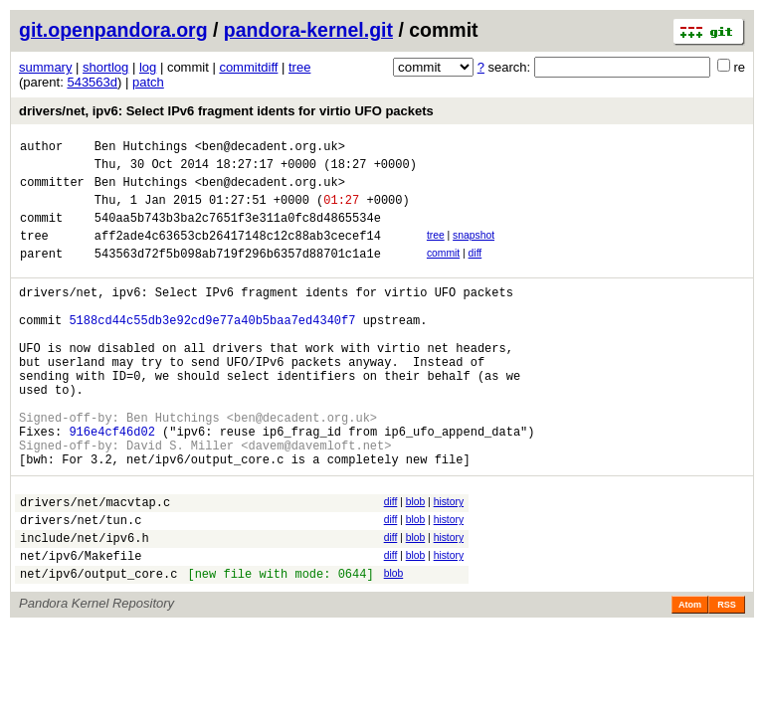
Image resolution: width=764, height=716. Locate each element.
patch (148, 82)
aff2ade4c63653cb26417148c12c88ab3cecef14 (238, 253)
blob (416, 561)
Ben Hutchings (141, 148)
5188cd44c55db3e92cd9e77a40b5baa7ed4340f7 (212, 349)
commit (443, 271)
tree (299, 67)
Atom (689, 679)
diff (475, 271)
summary (45, 67)
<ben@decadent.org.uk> (270, 148)
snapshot (473, 250)
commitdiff (248, 67)
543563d (92, 82)
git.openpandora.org (113, 30)
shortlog (105, 67)
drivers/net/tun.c (80, 585)
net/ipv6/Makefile (80, 627)
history (449, 561)
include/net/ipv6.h (84, 606)
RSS (726, 679)
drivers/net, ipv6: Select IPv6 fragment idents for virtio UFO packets (226, 110)
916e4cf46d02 (111, 484)
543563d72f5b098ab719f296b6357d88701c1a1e (238, 274)
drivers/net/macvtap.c (95, 564)
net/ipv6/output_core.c (98, 647)
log (147, 67)
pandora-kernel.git (308, 30)
